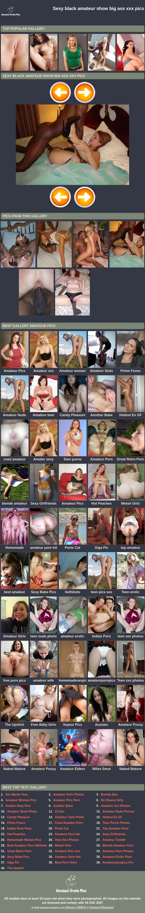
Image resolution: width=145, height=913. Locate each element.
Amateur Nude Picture (118, 811)
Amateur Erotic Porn (117, 856)
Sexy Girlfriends (114, 834)
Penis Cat (62, 828)
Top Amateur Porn (116, 828)
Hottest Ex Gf (112, 817)
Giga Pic (13, 862)
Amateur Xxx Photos (115, 805)
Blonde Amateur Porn (118, 845)
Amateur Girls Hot (68, 856)
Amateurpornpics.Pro (118, 862)
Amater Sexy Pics (18, 805)
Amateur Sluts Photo (22, 811)
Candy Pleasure (18, 817)
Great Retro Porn (19, 851)
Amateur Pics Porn (66, 800)
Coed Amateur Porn (69, 822)
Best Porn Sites (66, 862)
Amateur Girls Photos (68, 794)
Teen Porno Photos (116, 822)
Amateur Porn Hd (67, 834)
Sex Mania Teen (16, 794)
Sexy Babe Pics (18, 856)
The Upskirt (15, 868)
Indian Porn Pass (19, 828)
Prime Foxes (16, 822)
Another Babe (63, 805)
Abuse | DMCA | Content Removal (90, 907)
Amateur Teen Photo (69, 817)
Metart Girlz (63, 845)
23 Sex (59, 811)
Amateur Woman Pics (20, 800)
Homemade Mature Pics (24, 839)
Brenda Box (109, 794)
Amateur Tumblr (114, 839)
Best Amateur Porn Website (27, 845)
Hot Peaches (16, 834)
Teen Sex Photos (67, 839)
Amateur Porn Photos (118, 851)
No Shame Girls (112, 800)
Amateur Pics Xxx (67, 851)
